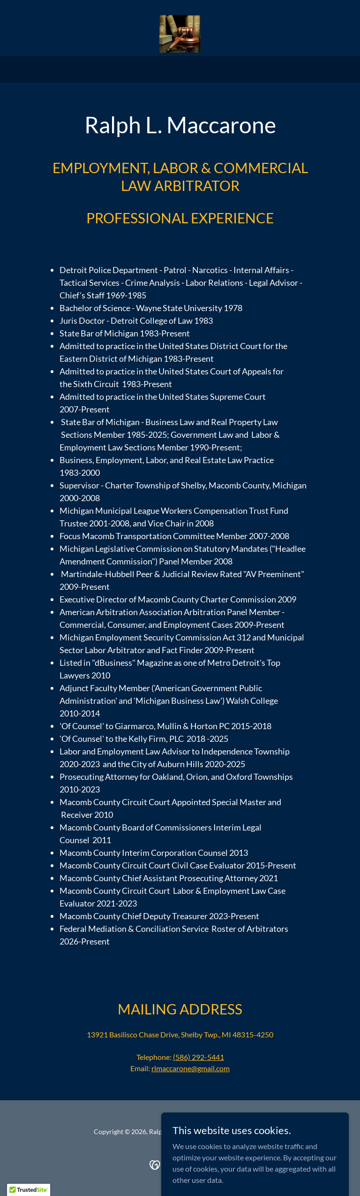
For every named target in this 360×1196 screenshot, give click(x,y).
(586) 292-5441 (198, 1056)
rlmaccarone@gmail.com (190, 1068)
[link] (179, 34)
